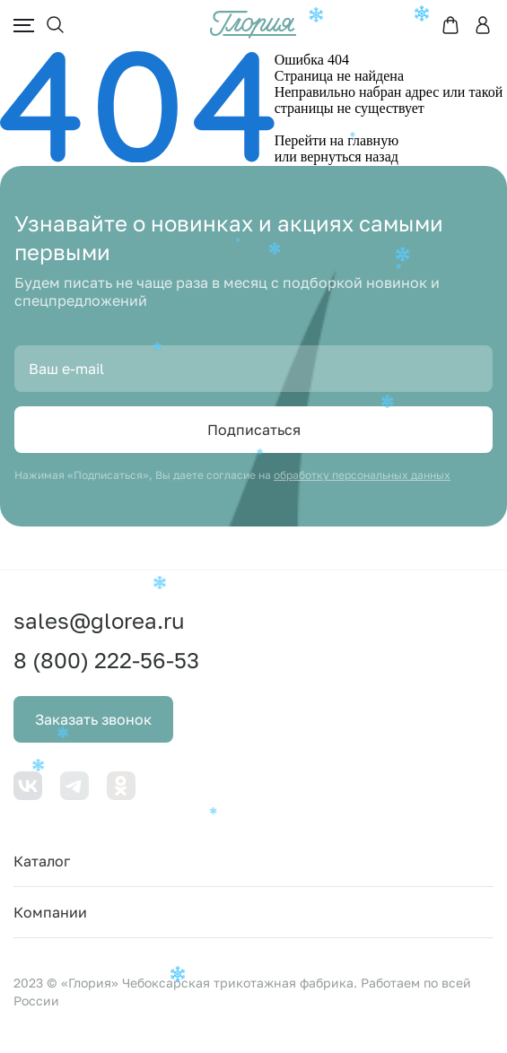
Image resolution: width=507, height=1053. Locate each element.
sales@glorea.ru (99, 620)
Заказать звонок (93, 719)
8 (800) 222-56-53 (106, 660)
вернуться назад (349, 156)
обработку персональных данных (362, 475)
